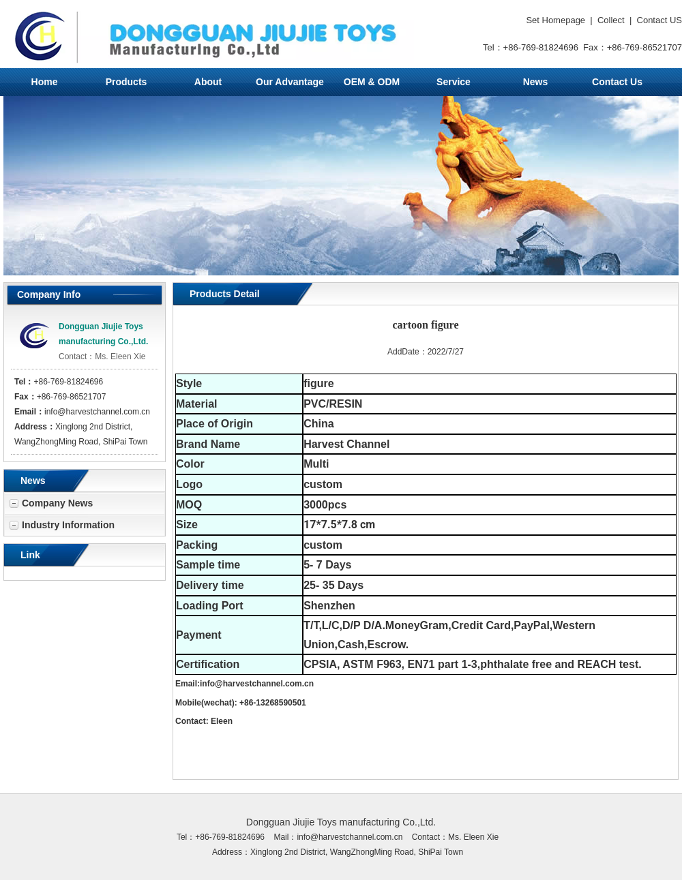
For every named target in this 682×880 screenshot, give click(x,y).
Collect (611, 20)
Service (453, 81)
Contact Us (617, 81)
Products (126, 81)
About (208, 81)
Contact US (659, 20)
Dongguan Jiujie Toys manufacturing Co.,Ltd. (341, 822)
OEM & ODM (372, 81)
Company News (57, 503)
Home (44, 81)
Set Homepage (555, 20)
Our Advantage (290, 81)
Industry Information (68, 524)
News (535, 81)
